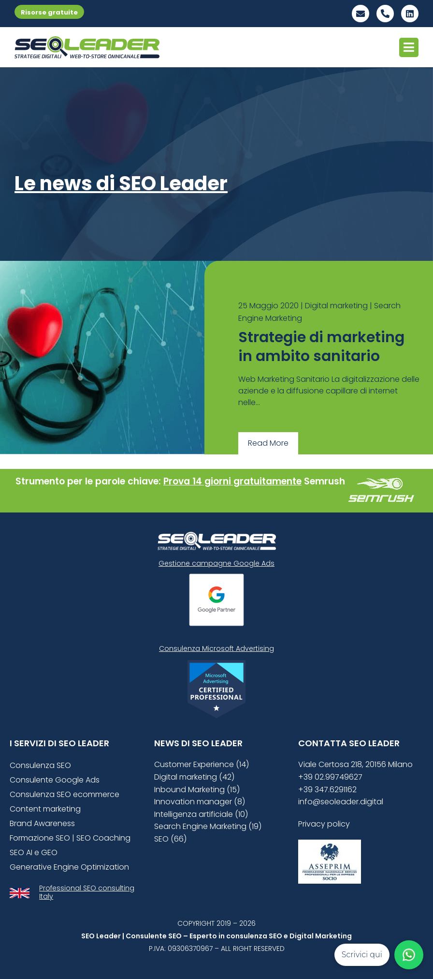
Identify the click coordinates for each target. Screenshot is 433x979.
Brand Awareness (42, 823)
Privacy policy (324, 823)
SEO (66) (170, 838)
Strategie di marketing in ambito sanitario (321, 346)
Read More (268, 443)
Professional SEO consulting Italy (86, 892)
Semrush (324, 481)
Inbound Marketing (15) (197, 789)
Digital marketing (336, 305)
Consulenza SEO (40, 765)
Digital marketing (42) (194, 777)
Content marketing (45, 808)
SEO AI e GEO (34, 852)
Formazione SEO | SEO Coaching (70, 837)
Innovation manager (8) (199, 801)
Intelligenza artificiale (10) (201, 814)
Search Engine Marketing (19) (207, 826)
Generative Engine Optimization (69, 867)
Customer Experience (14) (201, 764)
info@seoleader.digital (340, 801)
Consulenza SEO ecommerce (64, 794)
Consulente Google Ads (55, 779)
